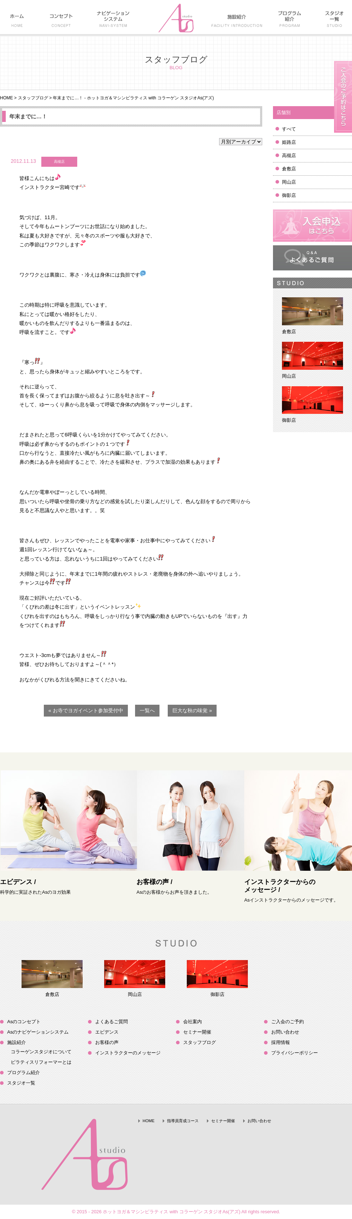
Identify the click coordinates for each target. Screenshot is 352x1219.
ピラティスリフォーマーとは (41, 1062)
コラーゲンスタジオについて (41, 1051)
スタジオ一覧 (21, 1083)
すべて (289, 129)
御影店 (289, 195)
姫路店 (289, 142)
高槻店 (289, 155)
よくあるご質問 (111, 1021)
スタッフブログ (33, 97)
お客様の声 (107, 1042)
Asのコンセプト (24, 1021)
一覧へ (147, 710)
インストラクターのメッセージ (128, 1052)
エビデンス (107, 1032)
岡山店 (289, 182)
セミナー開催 (197, 1032)
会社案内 (192, 1021)
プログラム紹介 (23, 1072)
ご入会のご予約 (287, 1021)
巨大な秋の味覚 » (192, 710)
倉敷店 (289, 168)
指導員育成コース (183, 1121)
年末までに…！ (28, 116)
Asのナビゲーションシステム (38, 1032)
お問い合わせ (285, 1032)
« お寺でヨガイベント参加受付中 (85, 710)
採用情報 (280, 1042)
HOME (6, 97)
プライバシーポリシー (294, 1052)
